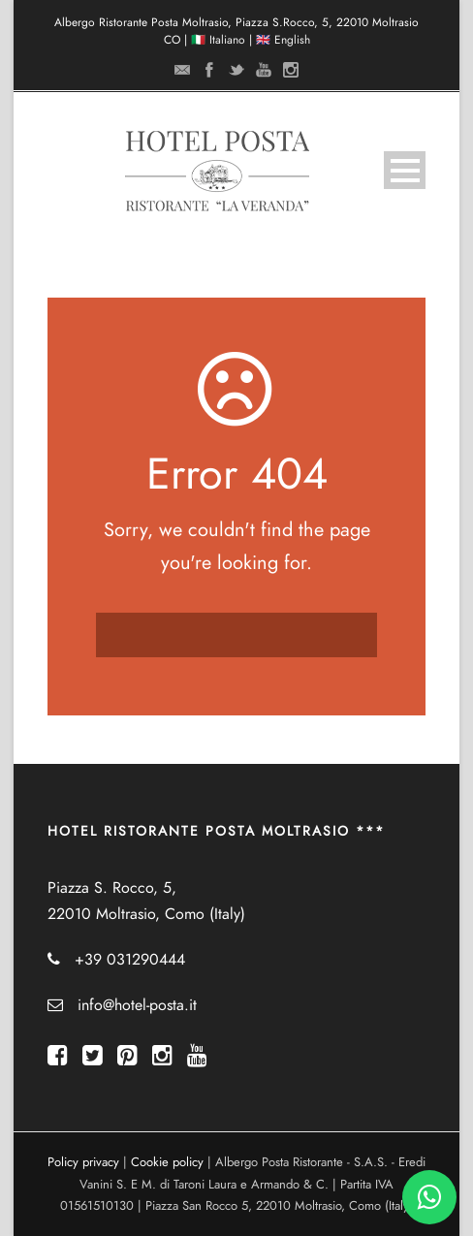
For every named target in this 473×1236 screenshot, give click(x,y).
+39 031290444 (130, 959)
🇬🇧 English (283, 40)
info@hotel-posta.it (137, 1005)
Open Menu (405, 170)
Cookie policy (167, 1162)
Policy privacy (83, 1162)
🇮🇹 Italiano (218, 40)
